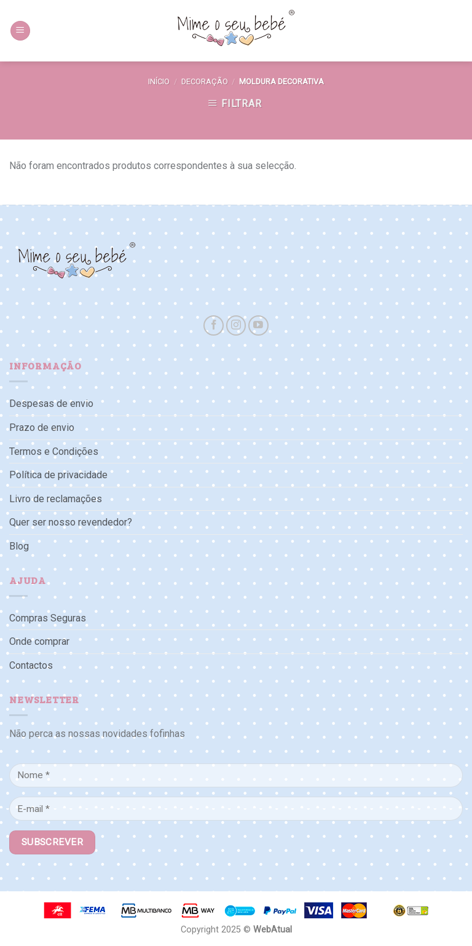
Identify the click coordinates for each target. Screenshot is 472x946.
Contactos (31, 665)
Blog (19, 546)
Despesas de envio (51, 403)
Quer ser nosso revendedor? (70, 522)
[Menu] (20, 31)
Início (159, 81)
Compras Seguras (47, 618)
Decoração (204, 81)
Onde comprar (39, 641)
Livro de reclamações (55, 499)
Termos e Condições (53, 451)
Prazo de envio (41, 427)
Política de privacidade (58, 475)
